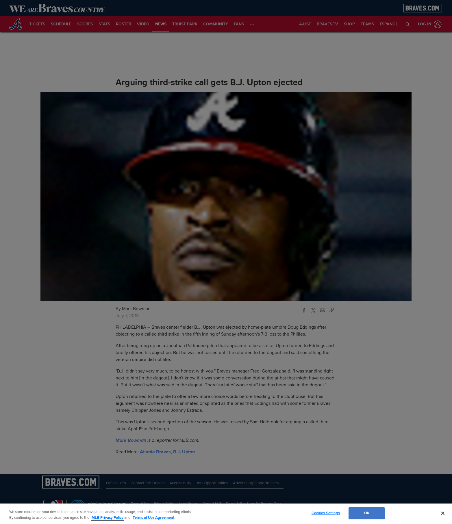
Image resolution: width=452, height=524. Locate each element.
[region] (226, 514)
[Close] (442, 513)
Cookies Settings (326, 513)
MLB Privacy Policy (107, 517)
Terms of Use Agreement (153, 517)
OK (366, 513)
